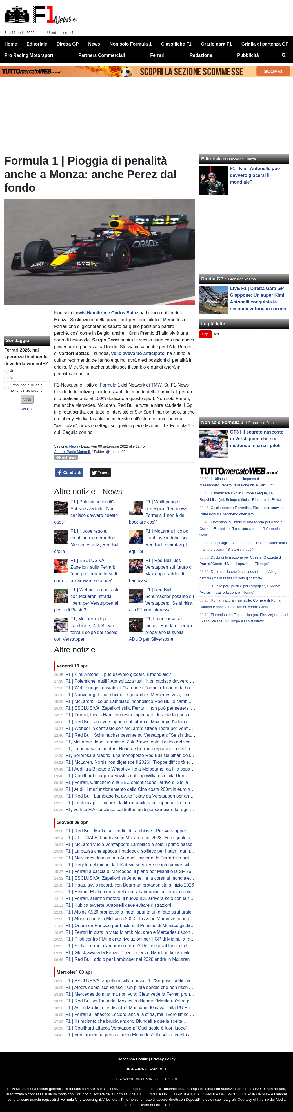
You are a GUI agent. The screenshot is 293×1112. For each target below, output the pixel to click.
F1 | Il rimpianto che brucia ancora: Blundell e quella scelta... (126, 1021)
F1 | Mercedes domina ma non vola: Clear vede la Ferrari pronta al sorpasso (142, 994)
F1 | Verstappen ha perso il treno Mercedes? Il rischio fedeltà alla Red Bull (140, 1034)
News (73, 446)
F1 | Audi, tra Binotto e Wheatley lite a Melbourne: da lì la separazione (135, 769)
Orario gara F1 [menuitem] (216, 44)
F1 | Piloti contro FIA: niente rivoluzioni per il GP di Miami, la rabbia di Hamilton (144, 939)
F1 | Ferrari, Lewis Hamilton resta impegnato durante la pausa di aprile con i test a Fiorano (156, 715)
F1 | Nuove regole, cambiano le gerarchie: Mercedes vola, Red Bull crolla (139, 694)
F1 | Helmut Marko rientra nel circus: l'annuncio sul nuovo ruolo (129, 891)
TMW (156, 385)
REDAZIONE (136, 1069)
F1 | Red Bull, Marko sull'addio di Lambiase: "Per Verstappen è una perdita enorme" (149, 831)
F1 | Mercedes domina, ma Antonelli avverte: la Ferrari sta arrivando (133, 858)
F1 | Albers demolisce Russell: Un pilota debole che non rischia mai (133, 987)
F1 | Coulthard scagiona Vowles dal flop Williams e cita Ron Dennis (133, 775)
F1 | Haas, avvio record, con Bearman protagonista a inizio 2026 (130, 885)
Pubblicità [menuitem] (248, 55)
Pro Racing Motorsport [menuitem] (29, 55)
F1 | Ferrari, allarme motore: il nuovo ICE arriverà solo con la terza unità (137, 898)
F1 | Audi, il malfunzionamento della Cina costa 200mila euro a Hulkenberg (140, 789)
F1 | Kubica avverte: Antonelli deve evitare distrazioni (118, 905)
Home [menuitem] (11, 44)
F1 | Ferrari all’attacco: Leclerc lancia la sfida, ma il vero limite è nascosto (139, 1014)
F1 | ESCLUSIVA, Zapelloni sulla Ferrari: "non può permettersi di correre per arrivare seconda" (160, 708)
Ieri (216, 334)
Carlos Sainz (124, 313)
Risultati (27, 409)
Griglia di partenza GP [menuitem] (264, 44)
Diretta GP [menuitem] (68, 44)
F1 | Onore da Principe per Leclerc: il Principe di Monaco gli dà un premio (139, 925)
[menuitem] (283, 55)
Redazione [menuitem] (201, 55)
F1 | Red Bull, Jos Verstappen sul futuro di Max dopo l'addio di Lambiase (138, 721)
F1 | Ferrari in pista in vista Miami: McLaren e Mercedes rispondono (133, 932)
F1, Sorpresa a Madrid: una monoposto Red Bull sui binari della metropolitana (143, 755)
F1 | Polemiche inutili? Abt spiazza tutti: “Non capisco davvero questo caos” (141, 681)
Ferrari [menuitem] (157, 55)
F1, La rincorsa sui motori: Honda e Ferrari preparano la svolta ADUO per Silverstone (151, 748)
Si (11, 370)
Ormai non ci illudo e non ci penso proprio (26, 387)
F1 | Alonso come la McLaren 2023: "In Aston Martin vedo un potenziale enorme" (146, 918)
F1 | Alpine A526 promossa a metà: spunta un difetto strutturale (129, 912)
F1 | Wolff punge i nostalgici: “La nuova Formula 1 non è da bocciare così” (139, 687)
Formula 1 (110, 385)
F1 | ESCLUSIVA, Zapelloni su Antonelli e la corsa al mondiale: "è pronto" (139, 878)
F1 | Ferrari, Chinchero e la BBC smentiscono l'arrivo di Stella (127, 782)
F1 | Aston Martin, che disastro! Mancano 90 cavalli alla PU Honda (132, 1007)
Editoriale (211, 159)
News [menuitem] (94, 44)
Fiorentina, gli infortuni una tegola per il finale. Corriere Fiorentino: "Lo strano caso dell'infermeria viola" (241, 528)
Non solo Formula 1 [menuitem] (131, 44)
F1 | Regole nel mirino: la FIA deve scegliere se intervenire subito (131, 864)
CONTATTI (159, 1069)
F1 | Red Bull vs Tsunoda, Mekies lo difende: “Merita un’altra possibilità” (137, 1001)
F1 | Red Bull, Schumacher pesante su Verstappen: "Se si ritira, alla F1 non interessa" (151, 735)
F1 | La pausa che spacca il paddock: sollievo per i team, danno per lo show (141, 851)
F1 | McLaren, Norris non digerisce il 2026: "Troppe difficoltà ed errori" (135, 762)
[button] (27, 399)
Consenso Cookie (132, 1059)
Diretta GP (212, 278)
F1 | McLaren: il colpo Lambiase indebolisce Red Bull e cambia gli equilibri (140, 701)
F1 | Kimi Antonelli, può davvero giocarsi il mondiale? (118, 674)
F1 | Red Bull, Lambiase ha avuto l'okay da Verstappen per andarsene (135, 796)
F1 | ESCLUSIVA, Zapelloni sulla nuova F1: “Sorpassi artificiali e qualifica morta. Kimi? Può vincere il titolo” (172, 980)
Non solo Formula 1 (222, 422)
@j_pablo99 (116, 452)
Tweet (100, 472)
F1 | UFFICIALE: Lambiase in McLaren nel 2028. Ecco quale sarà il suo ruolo (143, 837)
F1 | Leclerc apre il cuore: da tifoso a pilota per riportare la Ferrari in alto (137, 802)
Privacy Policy (163, 1059)
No (12, 378)
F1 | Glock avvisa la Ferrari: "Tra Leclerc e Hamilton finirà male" (129, 952)
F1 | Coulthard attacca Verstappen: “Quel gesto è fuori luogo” (126, 1028)
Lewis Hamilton (89, 313)
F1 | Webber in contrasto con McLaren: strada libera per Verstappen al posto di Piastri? (152, 728)
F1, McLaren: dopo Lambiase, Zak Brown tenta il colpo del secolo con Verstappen (147, 742)
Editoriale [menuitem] (36, 44)
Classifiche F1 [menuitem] (176, 44)
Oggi (205, 334)
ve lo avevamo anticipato (138, 353)
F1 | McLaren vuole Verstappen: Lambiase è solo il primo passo (129, 844)
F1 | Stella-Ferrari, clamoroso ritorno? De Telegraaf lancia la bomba (133, 945)
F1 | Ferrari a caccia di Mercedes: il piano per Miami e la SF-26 (128, 871)
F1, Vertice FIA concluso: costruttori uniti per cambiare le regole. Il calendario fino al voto (154, 809)
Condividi (69, 472)
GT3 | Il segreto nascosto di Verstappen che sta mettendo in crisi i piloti (256, 439)
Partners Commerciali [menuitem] (102, 55)
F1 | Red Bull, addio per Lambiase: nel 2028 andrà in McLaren (128, 959)
